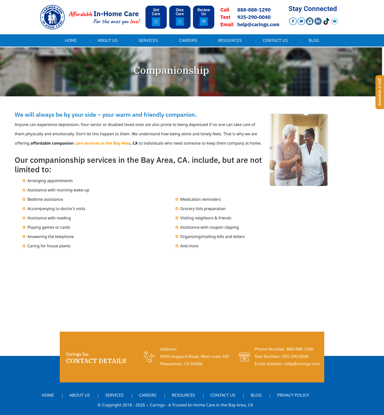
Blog (314, 40)
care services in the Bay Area (103, 143)
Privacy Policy (293, 395)
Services (148, 40)
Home (71, 40)
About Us (107, 40)
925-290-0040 (254, 17)
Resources (230, 40)
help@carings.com (258, 24)
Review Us (203, 12)
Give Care (180, 12)
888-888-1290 (254, 9)
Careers (188, 40)
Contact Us (275, 40)
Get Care (156, 12)
